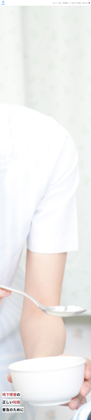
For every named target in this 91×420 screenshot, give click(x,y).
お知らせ (60, 3)
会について (55, 3)
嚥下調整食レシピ (66, 3)
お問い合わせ (85, 3)
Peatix (89, 2)
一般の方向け (73, 3)
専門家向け (79, 3)
